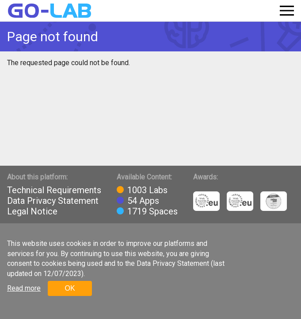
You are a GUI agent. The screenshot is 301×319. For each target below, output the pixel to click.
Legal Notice (32, 211)
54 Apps (143, 200)
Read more (24, 288)
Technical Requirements (54, 190)
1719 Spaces (152, 211)
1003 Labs (147, 190)
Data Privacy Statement (53, 200)
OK (70, 288)
